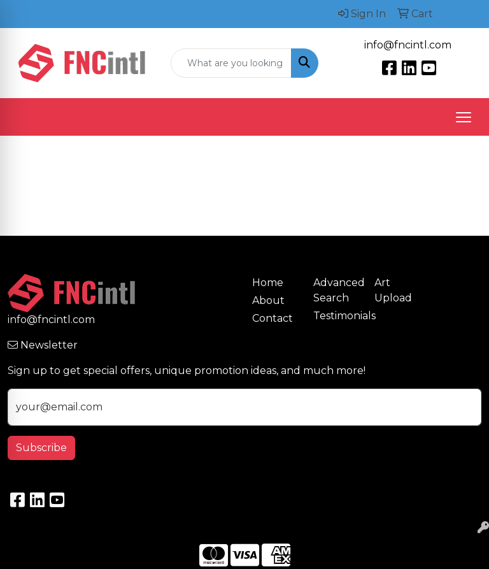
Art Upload (393, 290)
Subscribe (41, 448)
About (268, 300)
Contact (272, 318)
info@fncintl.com (407, 45)
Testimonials (336, 316)
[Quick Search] (231, 63)
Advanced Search (336, 290)
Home (267, 283)
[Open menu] (463, 117)
